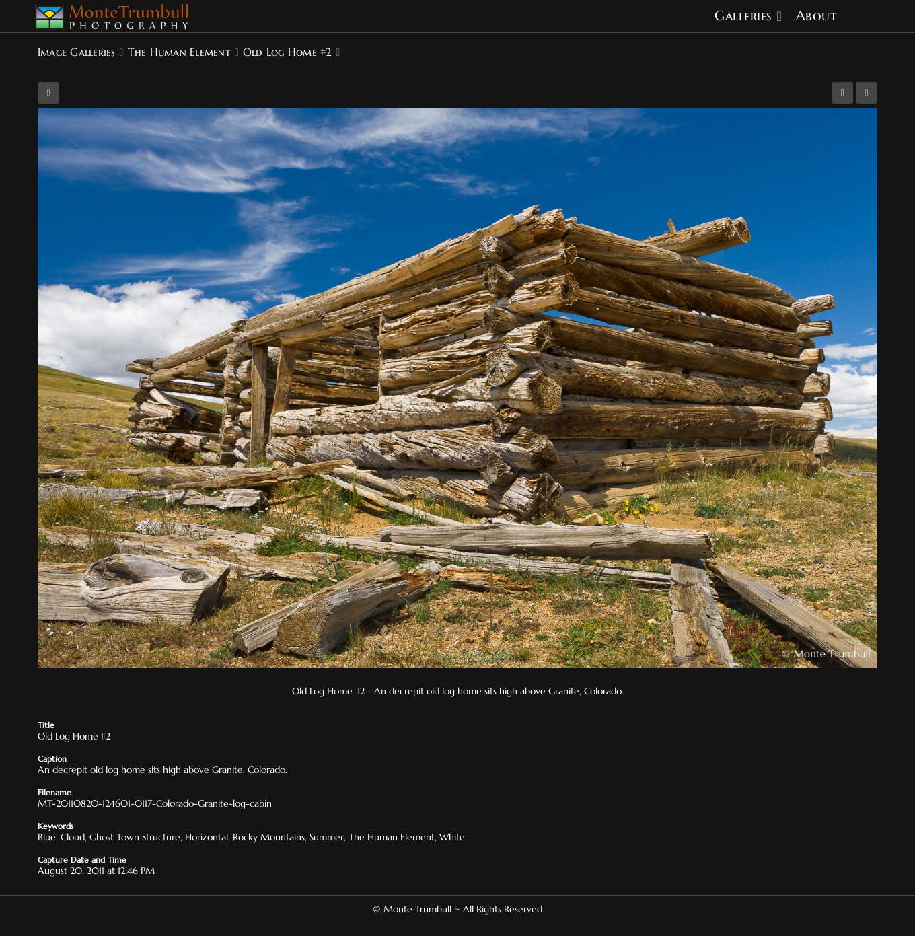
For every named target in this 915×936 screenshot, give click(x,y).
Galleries (743, 15)
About (817, 15)
